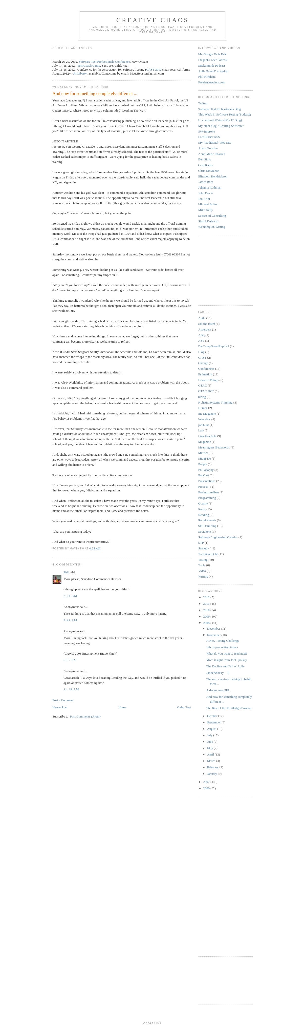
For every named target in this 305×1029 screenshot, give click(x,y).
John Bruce (205, 193)
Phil (66, 572)
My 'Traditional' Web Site (214, 142)
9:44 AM (70, 620)
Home (122, 707)
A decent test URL (218, 690)
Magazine (204, 442)
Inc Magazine (207, 413)
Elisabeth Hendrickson (212, 176)
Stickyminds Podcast (211, 65)
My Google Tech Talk (212, 54)
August (212, 729)
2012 (206, 597)
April (211, 754)
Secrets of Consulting (212, 215)
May (210, 748)
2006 (206, 788)
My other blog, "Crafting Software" (221, 126)
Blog (201, 352)
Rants (202, 509)
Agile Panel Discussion (213, 71)
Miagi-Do (204, 458)
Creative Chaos (152, 20)
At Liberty (80, 73)
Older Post (184, 707)
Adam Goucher (208, 148)
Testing (203, 560)
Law (201, 430)
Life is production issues (222, 647)
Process (203, 486)
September (214, 722)
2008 (206, 623)
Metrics (203, 453)
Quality (203, 503)
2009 (206, 616)
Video (202, 571)
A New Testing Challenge (222, 640)
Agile (201, 318)
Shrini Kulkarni (208, 221)
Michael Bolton (208, 204)
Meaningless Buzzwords (214, 447)
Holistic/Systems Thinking (215, 402)
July (210, 735)
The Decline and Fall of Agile (225, 666)
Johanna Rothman (209, 187)
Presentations (206, 481)
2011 (206, 603)
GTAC (202, 385)
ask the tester (206, 324)
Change (203, 363)
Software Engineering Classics (218, 537)
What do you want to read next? (226, 653)
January (212, 774)
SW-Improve (206, 131)
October (212, 716)
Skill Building (207, 526)
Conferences (206, 368)
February (213, 767)
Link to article (207, 436)
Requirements (207, 520)
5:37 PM (70, 660)
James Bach (206, 182)
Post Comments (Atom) (85, 716)
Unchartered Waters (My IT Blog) (220, 120)
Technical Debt (208, 554)
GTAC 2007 (206, 391)
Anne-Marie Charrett (211, 154)
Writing (203, 576)
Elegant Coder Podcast (212, 60)
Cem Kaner (205, 165)
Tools (201, 565)
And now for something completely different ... (94, 93)
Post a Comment (63, 700)
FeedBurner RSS (209, 137)
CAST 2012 (154, 69)
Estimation (205, 374)
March (211, 761)
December (214, 628)
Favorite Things (208, 380)
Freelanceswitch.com (211, 82)
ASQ (201, 335)
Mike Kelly (205, 210)
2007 (206, 782)
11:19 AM (71, 689)
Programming (207, 498)
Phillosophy (206, 470)
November (214, 635)
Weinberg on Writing (211, 227)
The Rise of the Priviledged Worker (229, 708)
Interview (204, 419)
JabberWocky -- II (217, 673)
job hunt (203, 425)
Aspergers (204, 329)
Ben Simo (204, 159)
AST (201, 340)
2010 (206, 610)
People (202, 464)
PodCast (203, 475)
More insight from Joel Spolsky (226, 660)
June (210, 741)
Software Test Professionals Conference (104, 61)
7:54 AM (70, 596)
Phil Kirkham (207, 76)
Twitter (202, 103)
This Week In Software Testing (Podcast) (224, 114)
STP (201, 542)
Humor (202, 408)
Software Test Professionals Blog (219, 109)
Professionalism (208, 492)
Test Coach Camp (88, 65)
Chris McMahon (208, 171)
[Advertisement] (213, 269)
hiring (202, 397)
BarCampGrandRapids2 (213, 346)
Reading (203, 515)
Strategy (203, 548)
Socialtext (204, 531)
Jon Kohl (204, 199)
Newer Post (59, 707)
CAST (202, 357)
